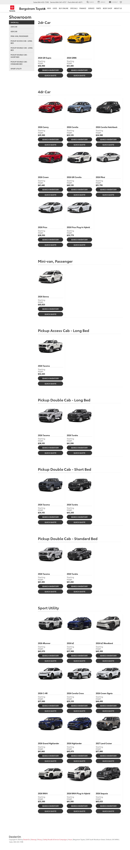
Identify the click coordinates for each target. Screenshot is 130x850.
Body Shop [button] (107, 8)
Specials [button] (74, 8)
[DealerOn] (15, 836)
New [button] (49, 8)
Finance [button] (82, 8)
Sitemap (33, 839)
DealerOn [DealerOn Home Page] (26, 839)
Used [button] (55, 8)
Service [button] (91, 8)
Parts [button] (98, 8)
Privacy (39, 839)
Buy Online (63, 8)
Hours (70, 839)
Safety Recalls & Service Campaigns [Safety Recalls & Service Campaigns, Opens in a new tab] (55, 839)
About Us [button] (118, 8)
